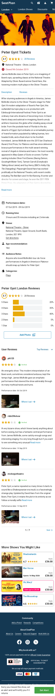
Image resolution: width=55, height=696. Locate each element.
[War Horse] (38, 568)
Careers (18, 634)
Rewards (27, 623)
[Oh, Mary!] (38, 582)
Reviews (23, 92)
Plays (8, 275)
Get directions (12, 238)
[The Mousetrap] (38, 596)
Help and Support (30, 634)
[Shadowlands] (38, 554)
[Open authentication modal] (45, 3)
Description (6, 92)
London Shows (25, 9)
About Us (9, 634)
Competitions (38, 623)
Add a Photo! (17, 623)
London (7, 9)
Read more (6, 190)
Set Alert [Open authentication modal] (44, 690)
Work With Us (43, 634)
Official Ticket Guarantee (40, 655)
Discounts (42, 9)
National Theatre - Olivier (17, 227)
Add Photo (25, 334)
